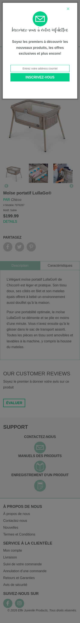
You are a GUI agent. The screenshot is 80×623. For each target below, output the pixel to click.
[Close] (68, 8)
